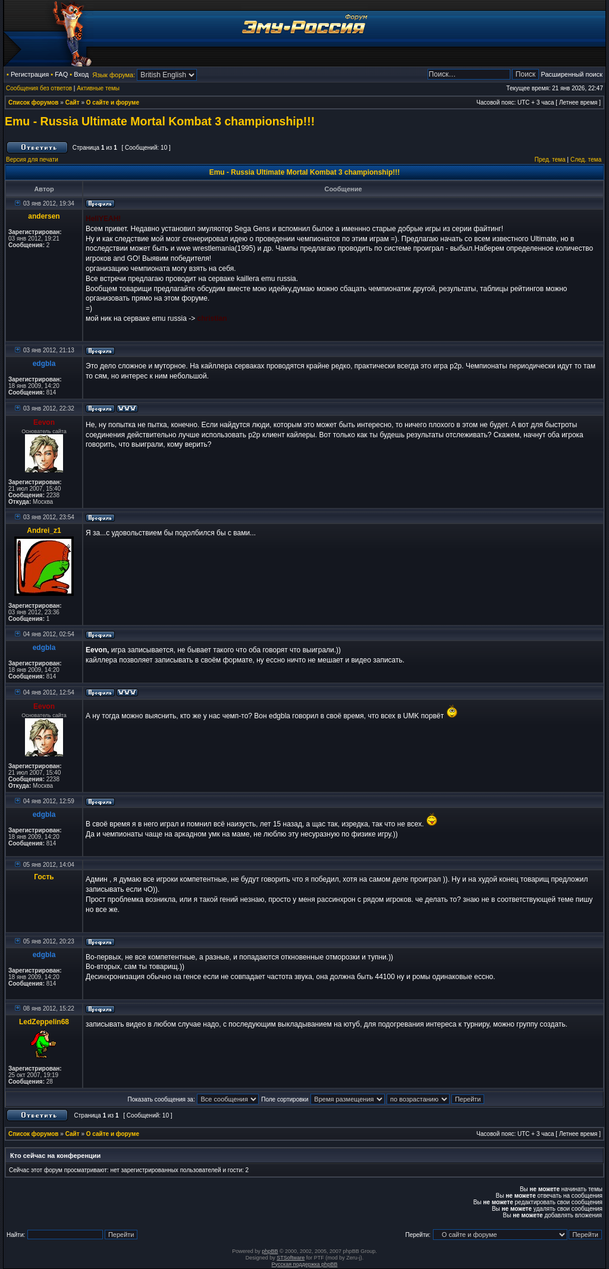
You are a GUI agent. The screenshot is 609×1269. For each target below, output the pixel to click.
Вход (81, 74)
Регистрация (30, 74)
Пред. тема (550, 159)
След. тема (585, 159)
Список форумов (33, 102)
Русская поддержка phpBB (305, 1264)
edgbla (44, 363)
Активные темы (98, 88)
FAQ (61, 74)
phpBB (270, 1251)
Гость (44, 877)
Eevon (44, 422)
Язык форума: (113, 74)
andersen (43, 216)
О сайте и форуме (112, 102)
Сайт (72, 102)
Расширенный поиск (571, 74)
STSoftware (290, 1258)
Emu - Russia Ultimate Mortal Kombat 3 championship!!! (160, 121)
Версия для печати (32, 159)
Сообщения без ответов (39, 88)
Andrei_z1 (44, 530)
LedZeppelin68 (44, 1022)
